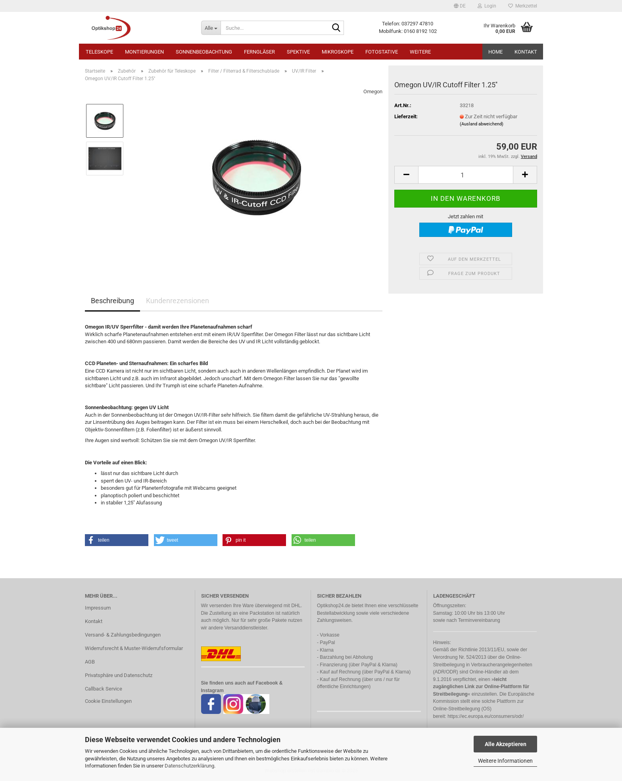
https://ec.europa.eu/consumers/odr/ (485, 716)
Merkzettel (522, 6)
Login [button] (487, 6)
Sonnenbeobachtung (204, 52)
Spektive (298, 52)
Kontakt (525, 52)
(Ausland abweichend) (481, 124)
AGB (90, 662)
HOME (495, 52)
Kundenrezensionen (177, 300)
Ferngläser (259, 52)
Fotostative (381, 52)
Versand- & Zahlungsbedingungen (123, 635)
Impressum (98, 608)
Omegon (372, 91)
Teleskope (99, 52)
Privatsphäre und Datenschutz (118, 675)
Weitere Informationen (505, 761)
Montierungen (144, 52)
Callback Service (103, 689)
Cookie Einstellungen (108, 701)
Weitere (420, 52)
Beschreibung (112, 300)
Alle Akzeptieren (505, 744)
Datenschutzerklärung (189, 766)
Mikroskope (337, 52)
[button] (460, 6)
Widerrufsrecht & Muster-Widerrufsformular (134, 648)
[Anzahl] (465, 175)
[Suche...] (211, 28)
